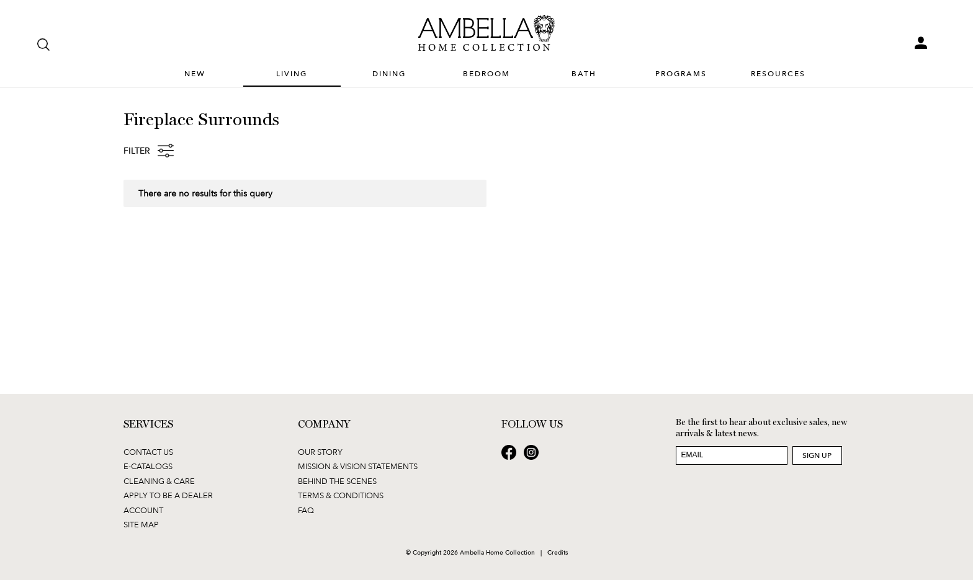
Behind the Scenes (337, 481)
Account (143, 510)
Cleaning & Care (159, 481)
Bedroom (486, 74)
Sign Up (817, 455)
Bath (584, 74)
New (194, 74)
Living (291, 74)
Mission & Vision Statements (358, 466)
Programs (681, 74)
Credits (557, 552)
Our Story (320, 452)
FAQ (306, 510)
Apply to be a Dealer (168, 495)
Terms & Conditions (340, 495)
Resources (778, 74)
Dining (389, 74)
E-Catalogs (148, 466)
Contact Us (148, 452)
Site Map (141, 524)
